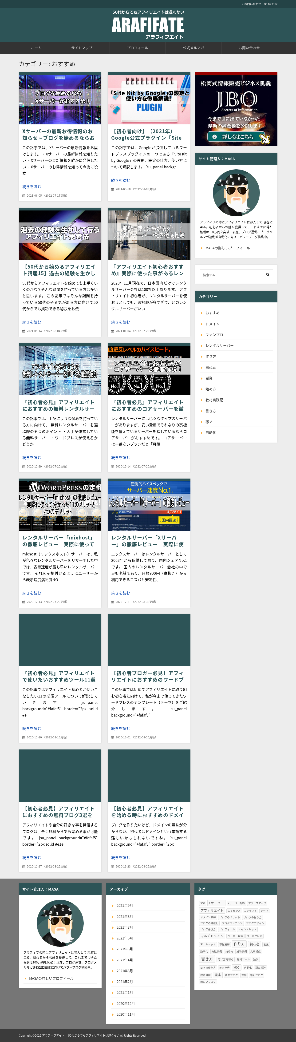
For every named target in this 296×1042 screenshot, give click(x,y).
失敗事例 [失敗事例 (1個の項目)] (217, 951)
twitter (272, 4)
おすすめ (212, 312)
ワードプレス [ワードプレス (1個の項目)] (254, 936)
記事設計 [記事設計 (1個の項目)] (260, 967)
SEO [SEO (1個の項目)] (202, 903)
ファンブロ (214, 334)
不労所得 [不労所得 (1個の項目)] (224, 944)
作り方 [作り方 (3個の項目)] (239, 944)
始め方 (210, 389)
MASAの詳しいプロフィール (227, 247)
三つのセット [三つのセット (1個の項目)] (208, 944)
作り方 (210, 356)
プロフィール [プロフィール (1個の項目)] (227, 929)
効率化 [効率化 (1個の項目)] (204, 951)
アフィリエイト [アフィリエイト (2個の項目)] (212, 910)
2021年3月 (125, 970)
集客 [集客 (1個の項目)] (244, 975)
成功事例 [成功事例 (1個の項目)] (242, 951)
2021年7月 (125, 927)
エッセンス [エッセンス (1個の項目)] (234, 910)
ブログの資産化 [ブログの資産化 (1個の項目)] (209, 923)
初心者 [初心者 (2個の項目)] (255, 944)
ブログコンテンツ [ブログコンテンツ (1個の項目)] (232, 923)
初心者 (210, 367)
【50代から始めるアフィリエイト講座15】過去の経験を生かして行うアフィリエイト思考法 (59, 273)
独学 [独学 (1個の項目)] (255, 959)
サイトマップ (81, 47)
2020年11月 (126, 1014)
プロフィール (137, 47)
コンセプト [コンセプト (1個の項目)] (250, 910)
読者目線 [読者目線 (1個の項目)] (205, 975)
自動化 (210, 432)
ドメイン (212, 323)
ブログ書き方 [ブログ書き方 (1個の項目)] (208, 929)
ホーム (36, 47)
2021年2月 (125, 981)
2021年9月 (125, 905)
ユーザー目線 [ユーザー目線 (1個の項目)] (235, 936)
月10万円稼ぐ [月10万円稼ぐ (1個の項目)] (225, 959)
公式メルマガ (193, 47)
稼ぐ (209, 421)
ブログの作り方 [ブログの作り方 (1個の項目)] (253, 917)
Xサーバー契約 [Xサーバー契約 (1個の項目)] (236, 903)
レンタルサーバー (219, 345)
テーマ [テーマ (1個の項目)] (264, 910)
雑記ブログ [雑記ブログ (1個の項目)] (256, 975)
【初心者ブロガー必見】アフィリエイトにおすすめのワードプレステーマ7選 (147, 679)
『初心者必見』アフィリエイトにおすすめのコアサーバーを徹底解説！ (147, 408)
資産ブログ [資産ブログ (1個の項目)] (231, 975)
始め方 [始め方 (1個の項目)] (229, 951)
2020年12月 (126, 1003)
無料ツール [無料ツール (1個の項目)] (243, 959)
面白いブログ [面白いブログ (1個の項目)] (208, 981)
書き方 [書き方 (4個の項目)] (207, 959)
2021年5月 (125, 948)
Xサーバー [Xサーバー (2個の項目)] (216, 902)
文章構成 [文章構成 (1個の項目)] (255, 951)
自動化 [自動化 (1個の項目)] (248, 967)
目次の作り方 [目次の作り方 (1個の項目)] (208, 967)
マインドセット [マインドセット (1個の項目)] (247, 929)
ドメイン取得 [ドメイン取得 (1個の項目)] (208, 917)
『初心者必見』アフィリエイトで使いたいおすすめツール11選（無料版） (59, 679)
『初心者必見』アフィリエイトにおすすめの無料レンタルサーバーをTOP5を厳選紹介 (58, 408)
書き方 (210, 410)
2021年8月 (125, 916)
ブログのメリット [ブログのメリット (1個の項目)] (229, 917)
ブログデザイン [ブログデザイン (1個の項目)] (255, 923)
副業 (209, 378)
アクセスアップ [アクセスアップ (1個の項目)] (257, 903)
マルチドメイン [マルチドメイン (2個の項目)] (212, 935)
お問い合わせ (252, 4)
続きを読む (31, 186)
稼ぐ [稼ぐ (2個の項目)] (236, 967)
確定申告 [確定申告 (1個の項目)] (224, 967)
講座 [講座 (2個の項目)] (217, 974)
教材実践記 (214, 399)
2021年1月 (125, 992)
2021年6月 (125, 938)
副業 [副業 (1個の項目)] (266, 944)
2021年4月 (125, 960)
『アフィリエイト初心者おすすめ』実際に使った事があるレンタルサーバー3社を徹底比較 (147, 273)
